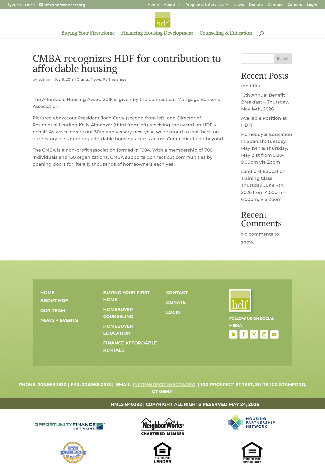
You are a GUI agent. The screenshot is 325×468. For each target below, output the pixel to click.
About (169, 5)
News (239, 5)
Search (283, 58)
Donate (256, 5)
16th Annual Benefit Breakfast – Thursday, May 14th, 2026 (265, 101)
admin (44, 79)
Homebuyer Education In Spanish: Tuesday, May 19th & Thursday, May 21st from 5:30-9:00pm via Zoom (266, 148)
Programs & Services (204, 5)
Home (153, 5)
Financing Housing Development (157, 33)
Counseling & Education (225, 33)
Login (312, 5)
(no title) (250, 85)
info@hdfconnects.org (164, 384)
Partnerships (115, 79)
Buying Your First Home (87, 33)
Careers (295, 5)
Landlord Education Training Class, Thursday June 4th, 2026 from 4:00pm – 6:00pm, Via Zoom (263, 185)
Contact (275, 5)
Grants (83, 79)
